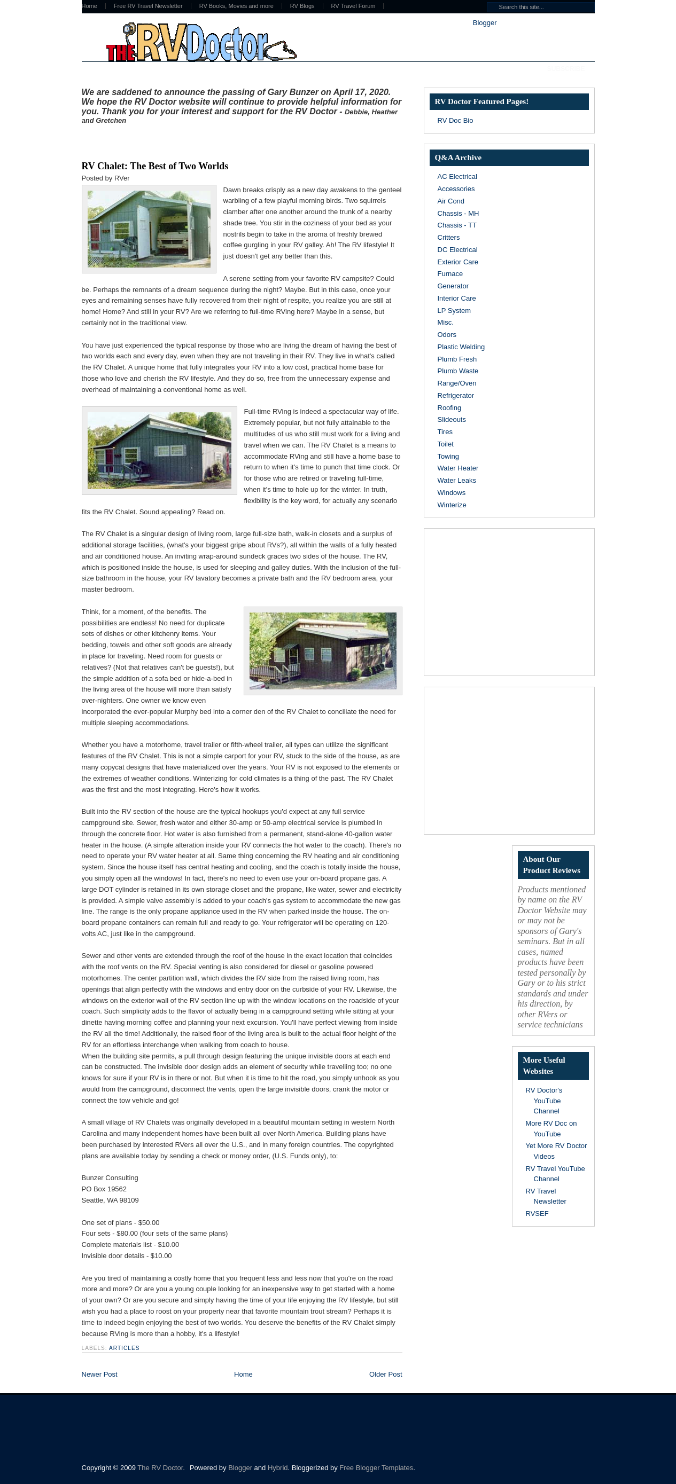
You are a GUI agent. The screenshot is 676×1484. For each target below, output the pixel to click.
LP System (454, 311)
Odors (447, 335)
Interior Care (457, 298)
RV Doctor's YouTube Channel (544, 1100)
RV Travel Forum (353, 6)
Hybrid (278, 1468)
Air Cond (451, 201)
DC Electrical (458, 250)
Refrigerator (456, 395)
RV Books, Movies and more (236, 6)
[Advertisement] (207, 140)
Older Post (385, 1374)
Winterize (452, 505)
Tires (445, 432)
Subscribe (566, 69)
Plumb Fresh (457, 359)
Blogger (484, 23)
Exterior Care (458, 262)
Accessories (456, 189)
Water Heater (458, 468)
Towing (448, 456)
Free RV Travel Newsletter (148, 6)
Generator (453, 286)
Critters (449, 237)
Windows (452, 493)
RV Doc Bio (455, 120)
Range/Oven (457, 383)
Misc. (446, 322)
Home (89, 6)
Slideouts (452, 419)
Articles (124, 1348)
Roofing (450, 408)
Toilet (446, 444)
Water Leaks (457, 480)
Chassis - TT (457, 225)
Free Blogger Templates (376, 1468)
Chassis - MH (458, 213)
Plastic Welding (461, 347)
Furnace (450, 274)
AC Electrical (457, 176)
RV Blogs (302, 6)
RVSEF (537, 1214)
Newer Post (100, 1374)
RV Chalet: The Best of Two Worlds (155, 166)
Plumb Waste (458, 371)
